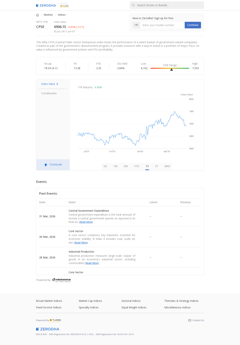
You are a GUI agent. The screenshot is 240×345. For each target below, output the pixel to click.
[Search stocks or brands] (167, 5)
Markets (48, 14)
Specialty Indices (89, 307)
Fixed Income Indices (49, 307)
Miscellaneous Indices (177, 307)
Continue (192, 25)
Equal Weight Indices (134, 307)
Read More (86, 222)
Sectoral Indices (131, 301)
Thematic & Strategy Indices (181, 301)
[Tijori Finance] (64, 6)
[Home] (37, 14)
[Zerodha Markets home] (46, 5)
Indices (62, 14)
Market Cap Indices (90, 301)
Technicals (53, 165)
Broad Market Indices (49, 301)
